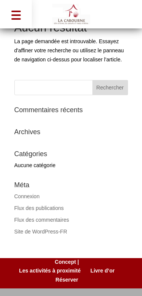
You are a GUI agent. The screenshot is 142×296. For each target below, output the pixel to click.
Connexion (27, 196)
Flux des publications (39, 208)
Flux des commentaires (41, 220)
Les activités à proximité (50, 271)
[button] (16, 14)
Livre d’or (103, 271)
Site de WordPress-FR (40, 232)
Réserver (67, 280)
